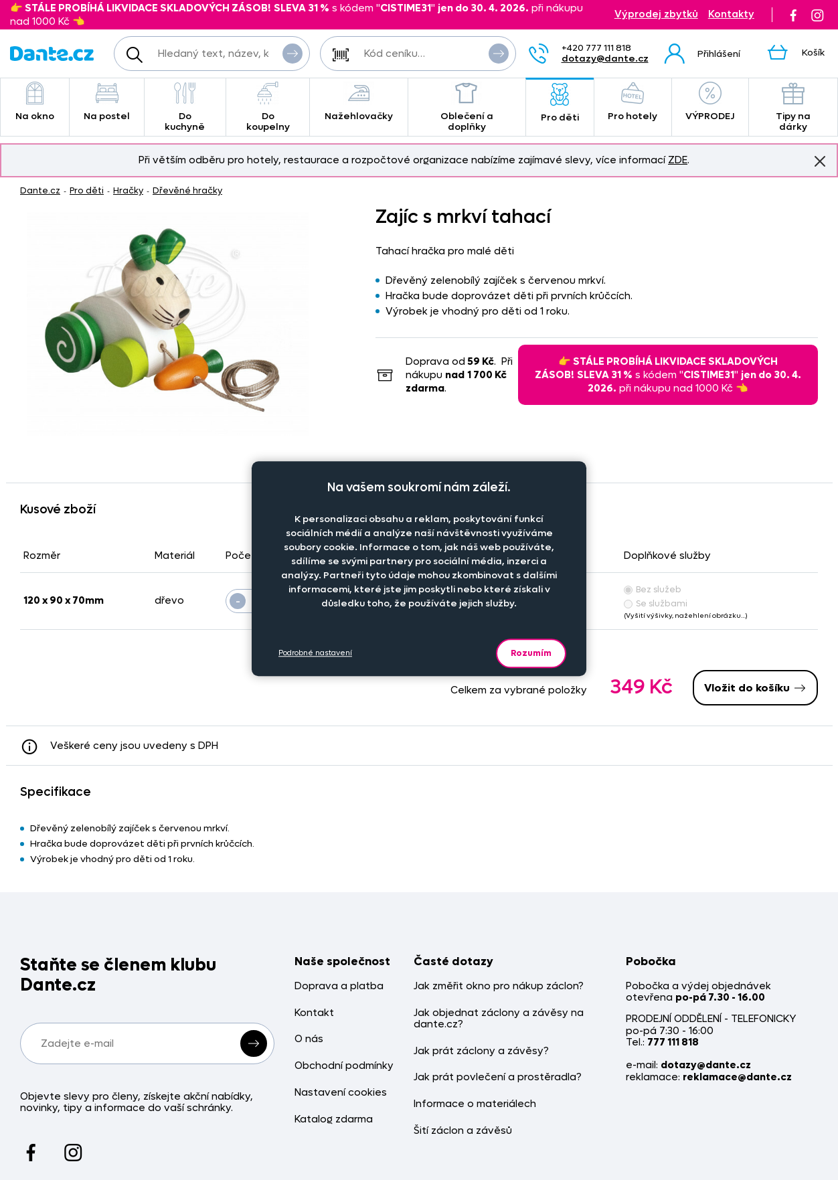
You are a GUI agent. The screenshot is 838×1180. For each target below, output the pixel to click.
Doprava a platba (339, 986)
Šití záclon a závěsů (463, 1130)
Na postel (107, 102)
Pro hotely (633, 102)
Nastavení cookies (341, 1092)
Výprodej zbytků (656, 14)
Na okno (35, 102)
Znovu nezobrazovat (820, 160)
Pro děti (559, 103)
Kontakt (314, 1013)
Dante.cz (40, 190)
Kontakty (731, 14)
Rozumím (531, 653)
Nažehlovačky (358, 102)
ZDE (677, 160)
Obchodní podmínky (344, 1066)
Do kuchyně (185, 107)
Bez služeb (652, 589)
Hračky (128, 190)
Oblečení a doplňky (466, 107)
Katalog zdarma (334, 1119)
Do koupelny (268, 107)
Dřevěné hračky (187, 190)
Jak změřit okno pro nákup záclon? (499, 986)
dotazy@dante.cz (605, 58)
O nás (309, 1039)
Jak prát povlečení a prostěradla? (498, 1077)
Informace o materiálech (475, 1104)
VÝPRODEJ (710, 102)
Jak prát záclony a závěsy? (481, 1051)
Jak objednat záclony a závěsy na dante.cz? (499, 1019)
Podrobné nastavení (315, 653)
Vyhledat (292, 53)
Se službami (655, 603)
